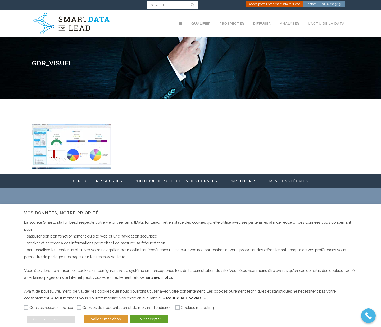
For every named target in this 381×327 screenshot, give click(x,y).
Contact (311, 4)
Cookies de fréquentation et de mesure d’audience (126, 307)
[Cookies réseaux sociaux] (26, 307)
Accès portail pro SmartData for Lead (274, 4)
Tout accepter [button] (149, 319)
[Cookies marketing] (177, 307)
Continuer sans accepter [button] (51, 319)
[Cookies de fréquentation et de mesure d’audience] (79, 307)
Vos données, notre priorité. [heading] (62, 213)
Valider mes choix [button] (106, 319)
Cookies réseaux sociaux (51, 307)
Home (36, 96)
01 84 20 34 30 (332, 4)
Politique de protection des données (176, 181)
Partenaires (243, 181)
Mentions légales (288, 181)
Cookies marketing (197, 307)
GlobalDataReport (59, 96)
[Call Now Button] (368, 315)
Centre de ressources (97, 181)
